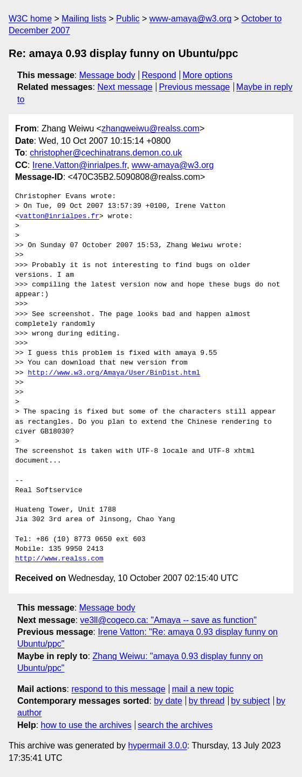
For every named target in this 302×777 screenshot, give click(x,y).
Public (128, 18)
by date (168, 700)
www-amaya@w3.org (190, 18)
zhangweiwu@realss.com (150, 128)
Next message (125, 87)
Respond (159, 75)
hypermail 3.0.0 (157, 745)
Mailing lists (83, 18)
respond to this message (118, 689)
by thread (207, 700)
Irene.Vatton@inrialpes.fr (79, 165)
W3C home (30, 18)
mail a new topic (203, 689)
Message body (107, 75)
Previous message (194, 87)
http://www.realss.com (59, 559)
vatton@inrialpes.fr (59, 216)
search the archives (175, 725)
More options (208, 75)
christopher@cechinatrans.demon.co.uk (106, 152)
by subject (250, 700)
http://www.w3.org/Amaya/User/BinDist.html (114, 373)
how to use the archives (86, 725)
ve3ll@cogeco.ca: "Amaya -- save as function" (168, 620)
